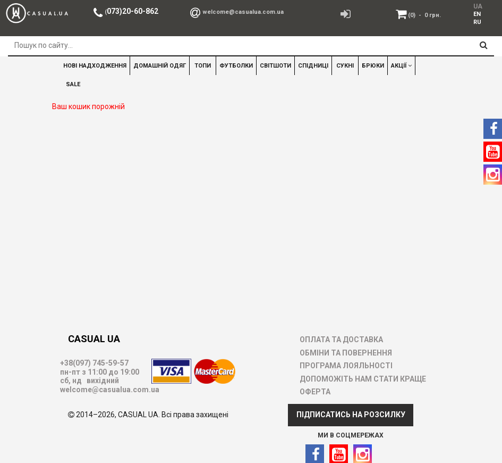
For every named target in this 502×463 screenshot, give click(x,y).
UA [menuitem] (477, 6)
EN (477, 14)
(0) (424, 15)
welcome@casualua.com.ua (243, 12)
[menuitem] (477, 14)
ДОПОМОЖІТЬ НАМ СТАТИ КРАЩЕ (363, 379)
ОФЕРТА (315, 391)
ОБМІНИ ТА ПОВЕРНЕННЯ (346, 353)
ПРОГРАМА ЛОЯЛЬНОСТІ (346, 365)
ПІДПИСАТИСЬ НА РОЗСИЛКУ (350, 414)
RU (477, 22)
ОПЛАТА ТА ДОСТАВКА (341, 339)
